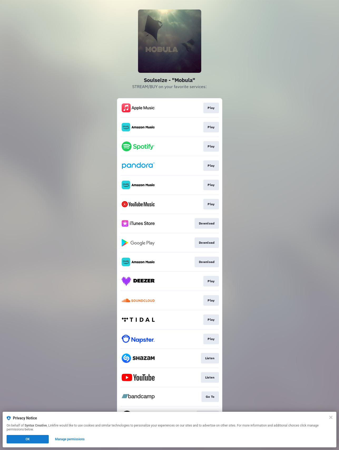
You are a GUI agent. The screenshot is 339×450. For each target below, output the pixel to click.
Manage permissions (70, 439)
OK (28, 439)
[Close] (331, 417)
